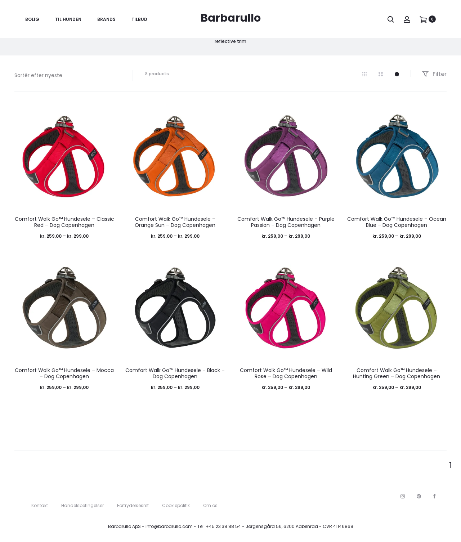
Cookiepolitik (176, 505)
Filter (434, 74)
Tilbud (139, 19)
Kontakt (39, 505)
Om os (210, 505)
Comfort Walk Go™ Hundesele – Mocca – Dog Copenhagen (64, 373)
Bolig (32, 19)
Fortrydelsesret (133, 505)
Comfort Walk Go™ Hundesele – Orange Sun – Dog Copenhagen (175, 222)
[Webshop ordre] (68, 75)
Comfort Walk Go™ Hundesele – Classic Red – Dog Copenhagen (64, 222)
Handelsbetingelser (82, 505)
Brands (106, 19)
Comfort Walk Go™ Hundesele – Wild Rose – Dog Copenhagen (286, 373)
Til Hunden (68, 19)
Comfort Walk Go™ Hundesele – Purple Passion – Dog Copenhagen (286, 222)
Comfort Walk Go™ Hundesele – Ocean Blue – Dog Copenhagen (396, 222)
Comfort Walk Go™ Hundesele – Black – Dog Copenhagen (175, 373)
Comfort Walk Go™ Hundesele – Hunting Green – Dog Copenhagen (396, 373)
